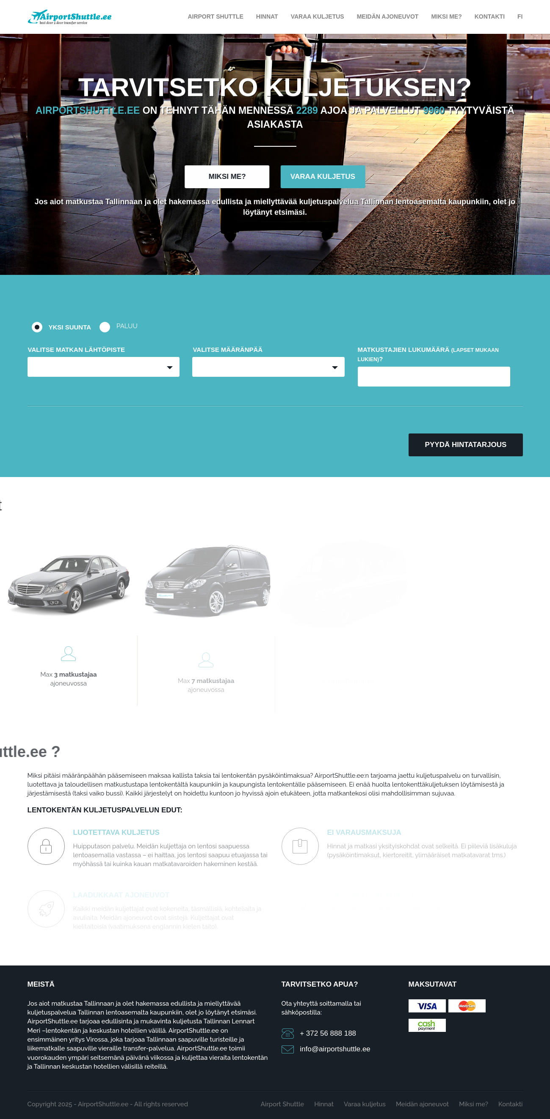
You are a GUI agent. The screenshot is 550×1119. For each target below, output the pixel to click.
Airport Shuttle (215, 16)
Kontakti (490, 16)
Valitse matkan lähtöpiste (76, 349)
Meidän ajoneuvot (388, 16)
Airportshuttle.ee (88, 112)
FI (519, 16)
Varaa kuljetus (317, 16)
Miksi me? (446, 16)
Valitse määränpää (228, 349)
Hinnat (267, 16)
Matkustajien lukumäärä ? (428, 354)
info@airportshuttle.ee (335, 1049)
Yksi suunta (70, 327)
